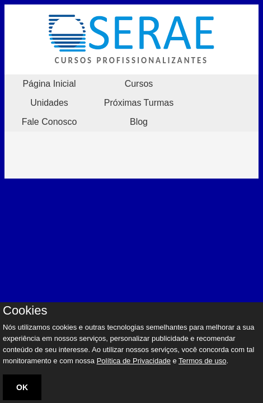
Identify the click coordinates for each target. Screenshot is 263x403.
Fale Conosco (49, 121)
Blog (139, 121)
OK (22, 387)
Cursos (139, 83)
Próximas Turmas (138, 102)
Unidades (49, 102)
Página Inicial (49, 83)
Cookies (25, 310)
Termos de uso (202, 361)
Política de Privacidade (134, 361)
